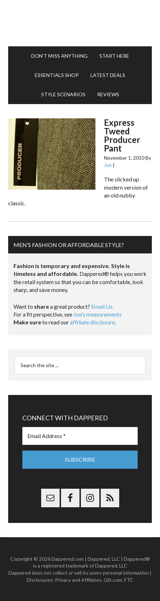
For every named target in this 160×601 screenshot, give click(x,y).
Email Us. (102, 306)
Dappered (80, 23)
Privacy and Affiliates (78, 580)
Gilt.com (113, 580)
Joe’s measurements (97, 314)
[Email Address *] (80, 436)
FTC (128, 580)
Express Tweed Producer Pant (122, 135)
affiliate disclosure (92, 322)
